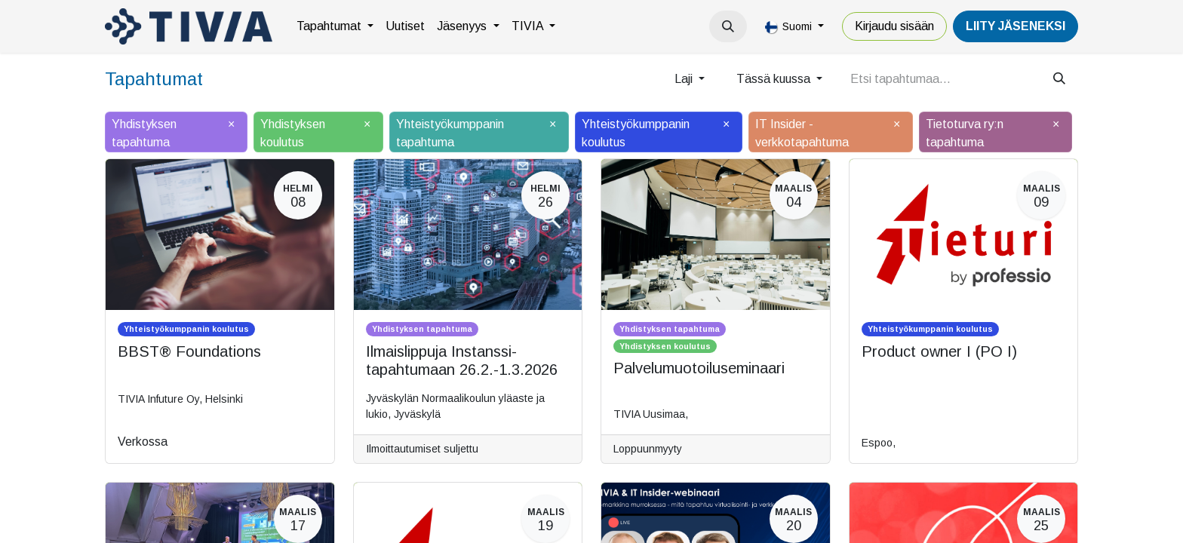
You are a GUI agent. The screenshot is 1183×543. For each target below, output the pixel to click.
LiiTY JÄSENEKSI (1015, 26)
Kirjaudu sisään (894, 26)
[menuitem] (334, 26)
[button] (728, 26)
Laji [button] (685, 78)
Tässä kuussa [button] (774, 78)
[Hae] (1059, 79)
